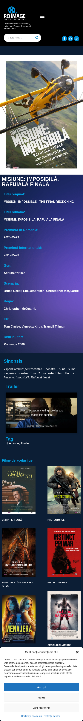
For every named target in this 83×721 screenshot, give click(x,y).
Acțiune (14, 443)
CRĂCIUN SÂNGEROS (59, 645)
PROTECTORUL (55, 520)
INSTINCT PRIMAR (57, 582)
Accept (41, 687)
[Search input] (20, 37)
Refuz (41, 697)
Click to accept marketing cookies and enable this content (42, 412)
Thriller (25, 443)
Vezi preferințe (41, 707)
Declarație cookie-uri (31, 716)
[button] (77, 652)
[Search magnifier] (37, 37)
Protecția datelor (52, 716)
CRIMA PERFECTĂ (12, 520)
